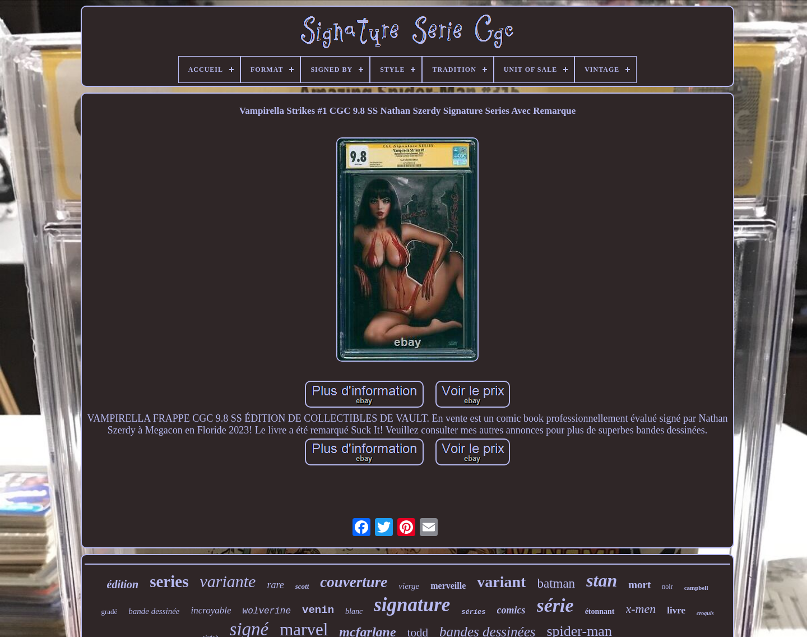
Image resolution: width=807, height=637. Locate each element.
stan (601, 580)
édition (123, 584)
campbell (696, 587)
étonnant (600, 611)
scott (302, 586)
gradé (109, 611)
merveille (448, 585)
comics (511, 610)
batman (556, 583)
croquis (705, 613)
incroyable (211, 610)
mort (639, 584)
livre (676, 610)
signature (412, 605)
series (169, 581)
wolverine (267, 611)
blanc (354, 611)
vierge (408, 585)
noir (667, 586)
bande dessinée (153, 611)
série (555, 605)
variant (501, 581)
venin (318, 610)
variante (228, 581)
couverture (353, 582)
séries (473, 612)
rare (275, 584)
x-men (641, 609)
